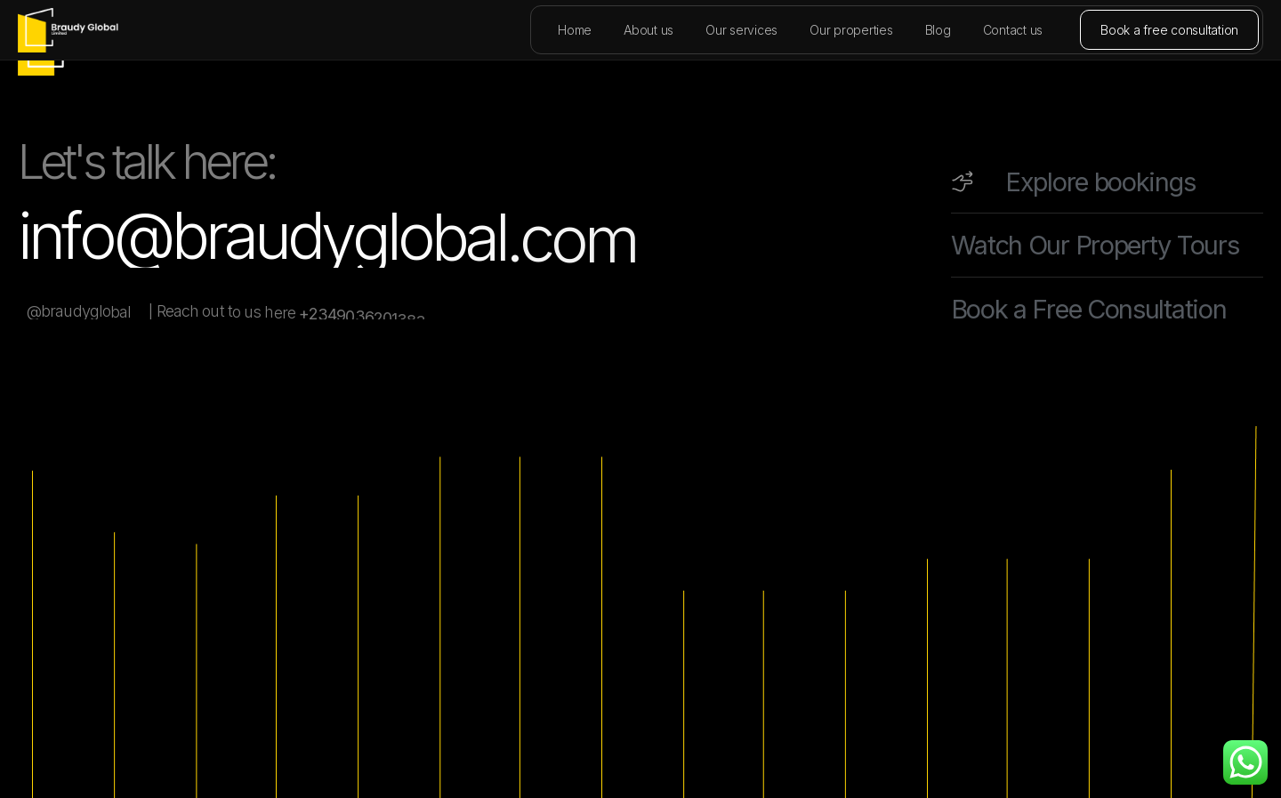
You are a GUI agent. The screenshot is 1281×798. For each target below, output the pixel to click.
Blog (938, 29)
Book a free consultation (1169, 29)
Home (575, 29)
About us (648, 29)
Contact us (1013, 29)
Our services (741, 29)
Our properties (851, 29)
